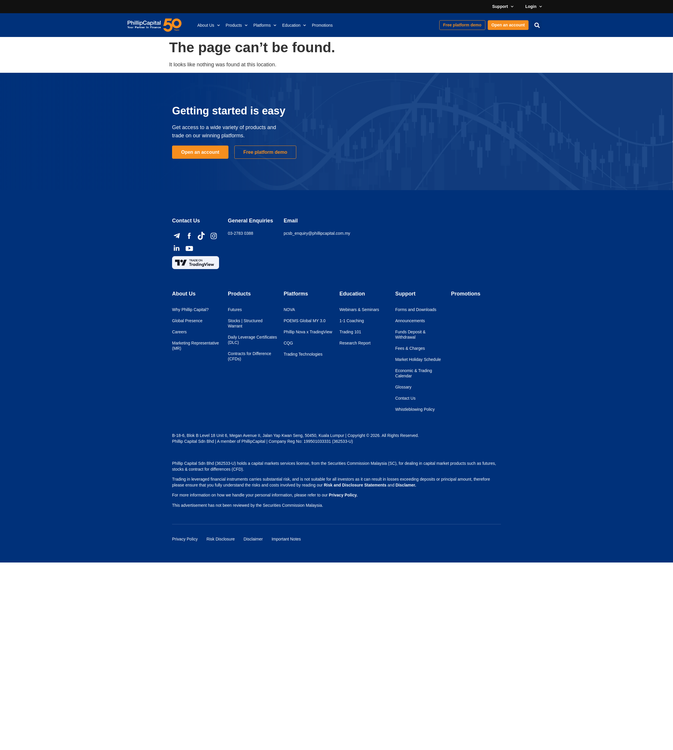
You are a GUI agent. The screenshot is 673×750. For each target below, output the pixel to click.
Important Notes (286, 539)
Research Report (355, 343)
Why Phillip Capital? (190, 309)
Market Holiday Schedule (418, 359)
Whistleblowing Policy (415, 409)
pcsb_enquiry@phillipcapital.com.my (317, 233)
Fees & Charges (410, 348)
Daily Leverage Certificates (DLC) (252, 340)
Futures (235, 309)
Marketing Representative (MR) (195, 346)
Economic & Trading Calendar (413, 373)
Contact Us (405, 398)
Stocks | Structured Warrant (245, 323)
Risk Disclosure (220, 539)
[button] (537, 25)
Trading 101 (350, 332)
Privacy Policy (185, 539)
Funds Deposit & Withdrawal (410, 334)
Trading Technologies (303, 354)
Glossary (403, 387)
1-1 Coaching (351, 320)
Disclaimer (253, 539)
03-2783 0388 (240, 233)
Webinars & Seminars (359, 309)
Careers (179, 332)
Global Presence (187, 320)
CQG (288, 343)
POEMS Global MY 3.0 (305, 320)
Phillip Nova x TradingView (308, 332)
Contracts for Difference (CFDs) (249, 356)
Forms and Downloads (415, 309)
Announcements (410, 320)
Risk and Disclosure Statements (355, 485)
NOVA (289, 309)
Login (533, 6)
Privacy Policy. (343, 495)
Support (503, 6)
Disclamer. (406, 485)
